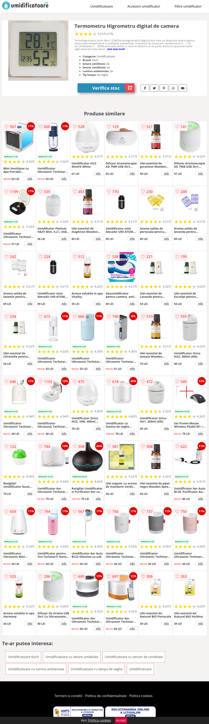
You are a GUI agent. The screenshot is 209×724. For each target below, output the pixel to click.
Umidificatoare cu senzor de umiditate (134, 657)
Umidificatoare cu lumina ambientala (36, 669)
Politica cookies (141, 696)
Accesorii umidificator (143, 6)
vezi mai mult (116, 49)
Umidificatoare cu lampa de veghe (97, 669)
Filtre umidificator (188, 6)
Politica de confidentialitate (106, 696)
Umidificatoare (101, 6)
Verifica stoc (113, 88)
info (29, 178)
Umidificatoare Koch (23, 657)
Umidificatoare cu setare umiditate (71, 657)
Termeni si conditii (68, 696)
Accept (121, 720)
